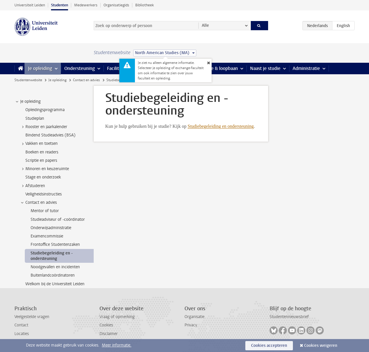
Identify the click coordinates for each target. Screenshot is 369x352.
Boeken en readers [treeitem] (41, 152)
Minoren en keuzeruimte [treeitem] (44, 169)
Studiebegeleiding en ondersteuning (221, 126)
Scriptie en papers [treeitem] (41, 160)
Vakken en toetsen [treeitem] (39, 143)
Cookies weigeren (320, 345)
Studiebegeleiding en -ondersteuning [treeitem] (52, 255)
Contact (21, 325)
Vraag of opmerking (117, 316)
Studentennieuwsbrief (289, 316)
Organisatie (194, 316)
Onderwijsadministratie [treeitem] (51, 228)
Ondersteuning (79, 68)
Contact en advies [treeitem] (38, 203)
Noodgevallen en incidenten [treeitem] (55, 267)
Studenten (59, 5)
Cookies (106, 325)
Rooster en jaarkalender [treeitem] (43, 127)
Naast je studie (265, 68)
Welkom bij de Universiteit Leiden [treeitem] (54, 284)
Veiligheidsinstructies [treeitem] (43, 194)
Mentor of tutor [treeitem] (45, 211)
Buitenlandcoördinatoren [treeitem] (53, 275)
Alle (205, 25)
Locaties (21, 333)
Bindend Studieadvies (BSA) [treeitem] (50, 135)
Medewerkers (85, 5)
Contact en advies (86, 80)
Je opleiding (40, 68)
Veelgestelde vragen (31, 316)
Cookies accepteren (269, 345)
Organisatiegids (116, 5)
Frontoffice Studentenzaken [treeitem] (55, 244)
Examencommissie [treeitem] (47, 236)
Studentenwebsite (28, 80)
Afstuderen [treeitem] (32, 186)
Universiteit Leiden (29, 5)
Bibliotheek (144, 5)
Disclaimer (108, 333)
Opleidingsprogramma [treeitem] (45, 110)
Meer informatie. (116, 345)
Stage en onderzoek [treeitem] (43, 177)
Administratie (306, 68)
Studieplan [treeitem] (34, 118)
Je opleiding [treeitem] (28, 101)
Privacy (190, 325)
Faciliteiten (118, 68)
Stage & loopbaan (220, 68)
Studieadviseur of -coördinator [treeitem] (58, 219)
